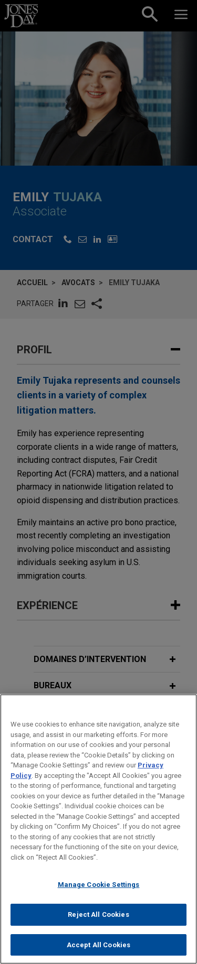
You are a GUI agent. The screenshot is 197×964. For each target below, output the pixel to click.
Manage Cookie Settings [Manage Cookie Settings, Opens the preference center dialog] (99, 891)
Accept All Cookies (98, 951)
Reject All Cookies (98, 921)
